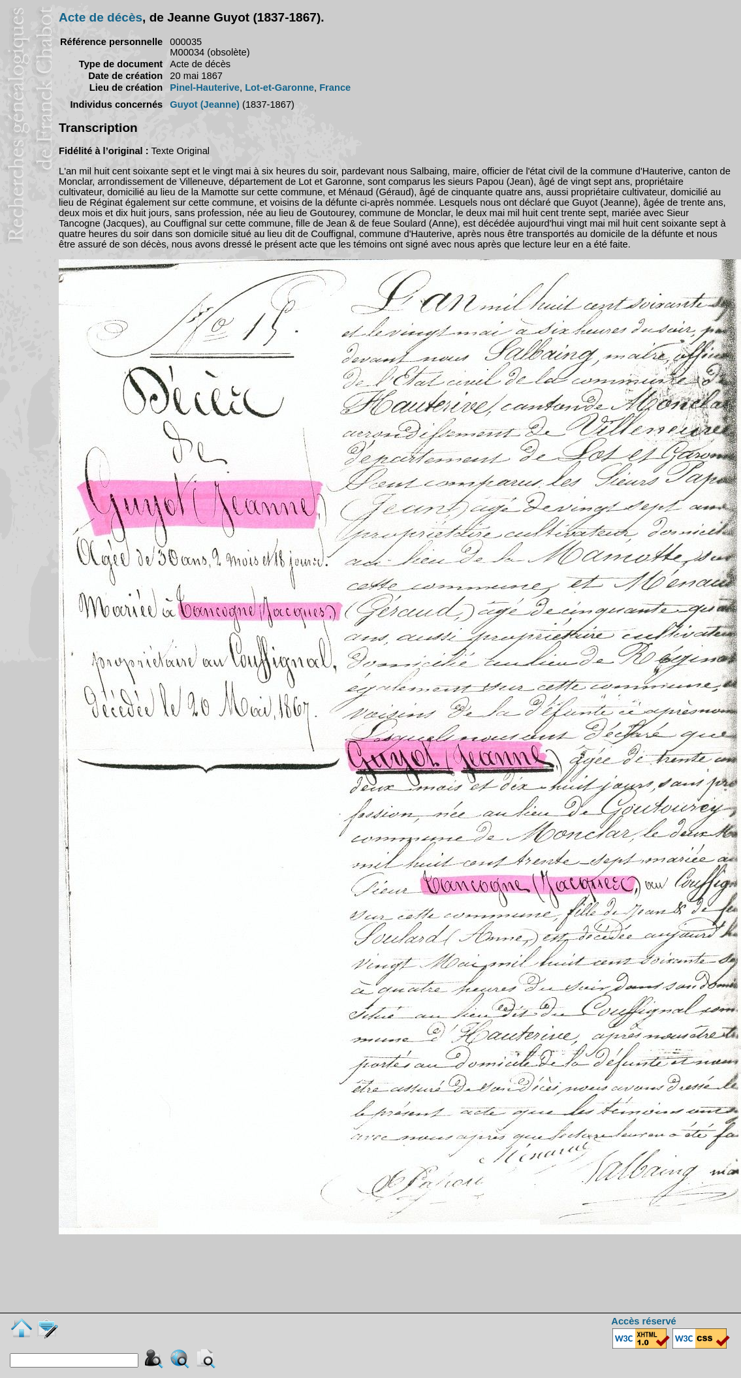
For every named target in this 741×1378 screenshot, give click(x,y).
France (335, 87)
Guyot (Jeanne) (205, 104)
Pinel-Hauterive (205, 87)
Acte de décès (100, 17)
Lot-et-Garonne (279, 87)
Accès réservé (643, 1321)
